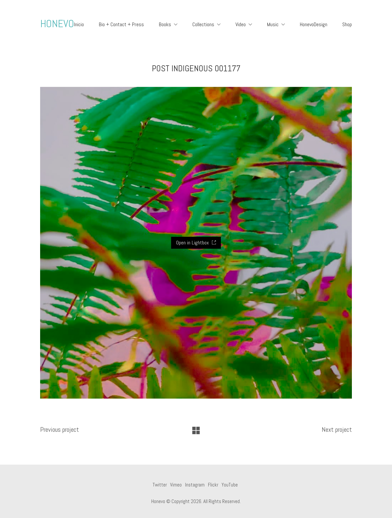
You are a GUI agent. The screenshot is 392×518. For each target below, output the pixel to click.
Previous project (59, 429)
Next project (337, 429)
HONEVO (57, 23)
